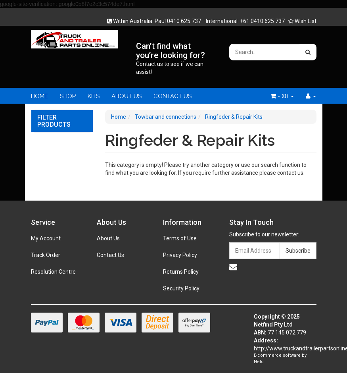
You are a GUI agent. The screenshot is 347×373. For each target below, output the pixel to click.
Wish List (302, 21)
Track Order (45, 255)
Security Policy (181, 288)
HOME (39, 96)
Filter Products (54, 121)
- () (282, 96)
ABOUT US (126, 96)
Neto (259, 361)
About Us (108, 238)
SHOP (68, 96)
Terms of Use (180, 238)
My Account (46, 238)
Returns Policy (181, 272)
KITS (94, 96)
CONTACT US (172, 96)
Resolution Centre (53, 272)
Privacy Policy (180, 255)
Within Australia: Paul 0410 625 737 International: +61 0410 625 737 (198, 21)
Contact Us (110, 255)
